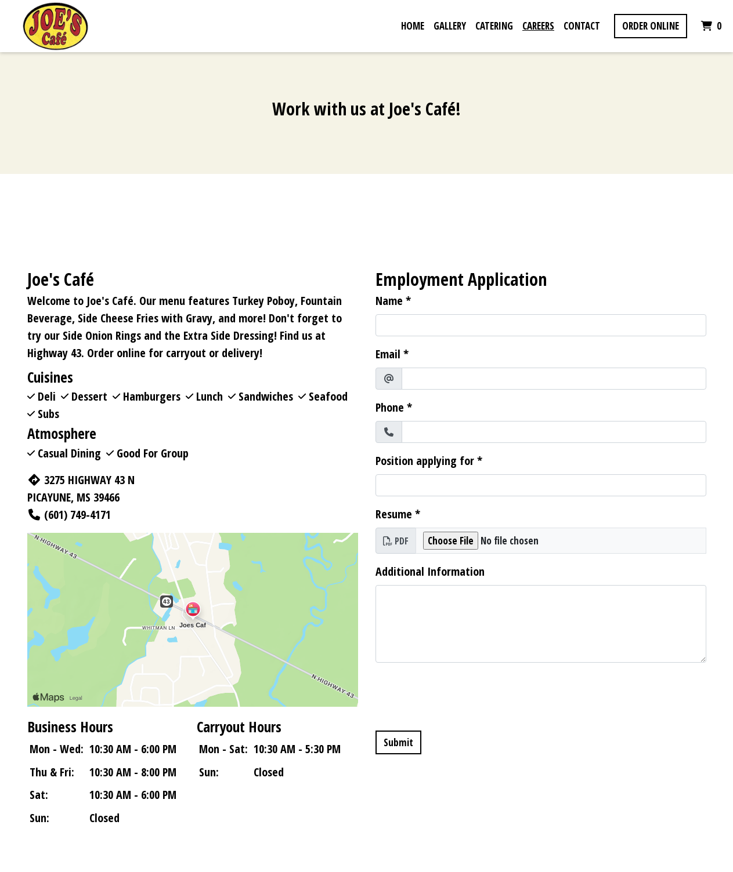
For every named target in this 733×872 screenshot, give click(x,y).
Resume (393, 514)
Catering (494, 25)
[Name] (540, 325)
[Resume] (561, 541)
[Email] (554, 379)
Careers (538, 25)
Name (389, 300)
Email (387, 354)
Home (412, 25)
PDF (396, 541)
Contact (582, 25)
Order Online (650, 25)
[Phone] (554, 432)
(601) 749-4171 (69, 514)
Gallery (450, 25)
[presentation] (463, 694)
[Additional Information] (540, 624)
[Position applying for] (540, 485)
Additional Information (430, 571)
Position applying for (424, 460)
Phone (389, 407)
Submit (398, 742)
